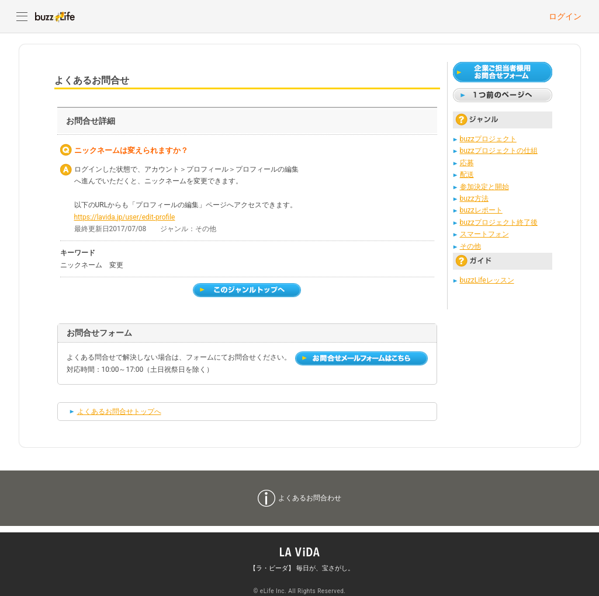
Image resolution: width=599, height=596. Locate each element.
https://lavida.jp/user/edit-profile (124, 217)
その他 (470, 246)
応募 (467, 163)
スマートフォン (484, 234)
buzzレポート (481, 210)
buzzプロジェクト (488, 139)
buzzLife (55, 16)
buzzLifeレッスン (487, 280)
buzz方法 (474, 198)
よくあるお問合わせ (309, 498)
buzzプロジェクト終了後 (499, 222)
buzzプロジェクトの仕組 (499, 151)
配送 (467, 174)
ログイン (565, 16)
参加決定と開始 (484, 187)
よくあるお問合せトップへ (119, 411)
